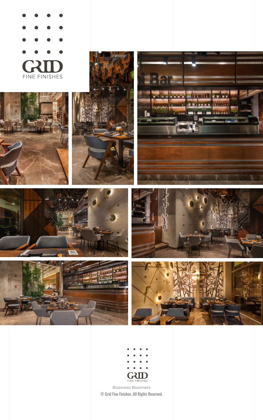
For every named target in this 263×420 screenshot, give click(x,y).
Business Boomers (131, 387)
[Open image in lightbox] (34, 118)
